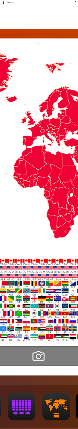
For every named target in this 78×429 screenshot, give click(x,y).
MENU (75, 1)
